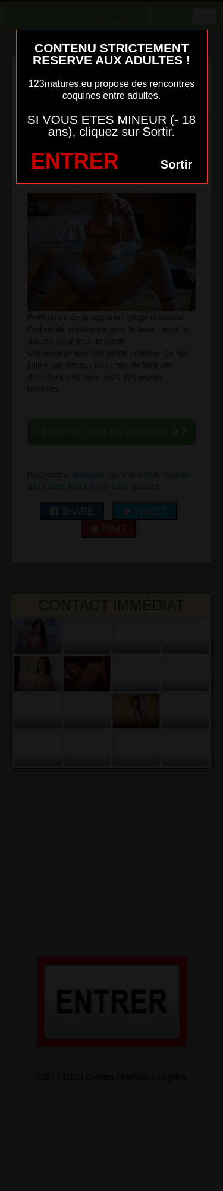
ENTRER (75, 161)
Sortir (176, 164)
